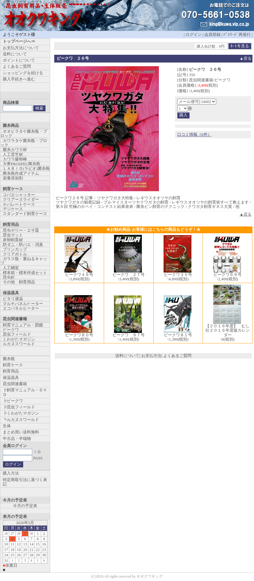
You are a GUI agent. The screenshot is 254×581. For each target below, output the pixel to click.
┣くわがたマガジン (21, 413)
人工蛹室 (11, 267)
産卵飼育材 (13, 240)
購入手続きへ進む (19, 79)
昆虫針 (9, 277)
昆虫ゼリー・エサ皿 (21, 230)
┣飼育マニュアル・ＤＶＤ (25, 392)
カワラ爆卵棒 (15, 159)
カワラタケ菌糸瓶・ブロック (23, 142)
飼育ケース (13, 365)
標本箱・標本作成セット (25, 272)
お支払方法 (151, 355)
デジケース (13, 209)
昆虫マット (13, 235)
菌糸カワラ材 (15, 149)
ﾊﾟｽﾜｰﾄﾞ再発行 (237, 34)
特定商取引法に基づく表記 (25, 481)
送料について (127, 355)
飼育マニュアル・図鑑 (23, 325)
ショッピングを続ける (23, 73)
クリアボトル (15, 254)
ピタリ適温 (13, 298)
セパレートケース (19, 204)
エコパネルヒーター (21, 308)
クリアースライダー (21, 199)
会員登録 (212, 34)
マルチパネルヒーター (23, 303)
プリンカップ (15, 249)
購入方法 (11, 473)
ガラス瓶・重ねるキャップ (23, 260)
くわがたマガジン (19, 339)
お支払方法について (21, 47)
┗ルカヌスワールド (21, 419)
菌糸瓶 (9, 358)
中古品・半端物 (17, 438)
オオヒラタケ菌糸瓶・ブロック (23, 133)
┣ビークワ (13, 400)
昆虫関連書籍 (15, 383)
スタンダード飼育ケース (25, 213)
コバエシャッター (19, 194)
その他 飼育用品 (19, 282)
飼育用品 (11, 371)
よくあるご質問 (177, 355)
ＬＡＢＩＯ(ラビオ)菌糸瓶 (26, 168)
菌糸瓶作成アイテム (21, 173)
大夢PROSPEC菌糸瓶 (21, 163)
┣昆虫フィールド (19, 407)
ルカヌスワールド (19, 344)
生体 (7, 426)
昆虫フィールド (17, 334)
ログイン (194, 34)
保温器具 (11, 377)
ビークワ (11, 329)
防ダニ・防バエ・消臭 (23, 244)
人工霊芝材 (13, 154)
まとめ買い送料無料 (21, 432)
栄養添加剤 (13, 178)
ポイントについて (19, 60)
